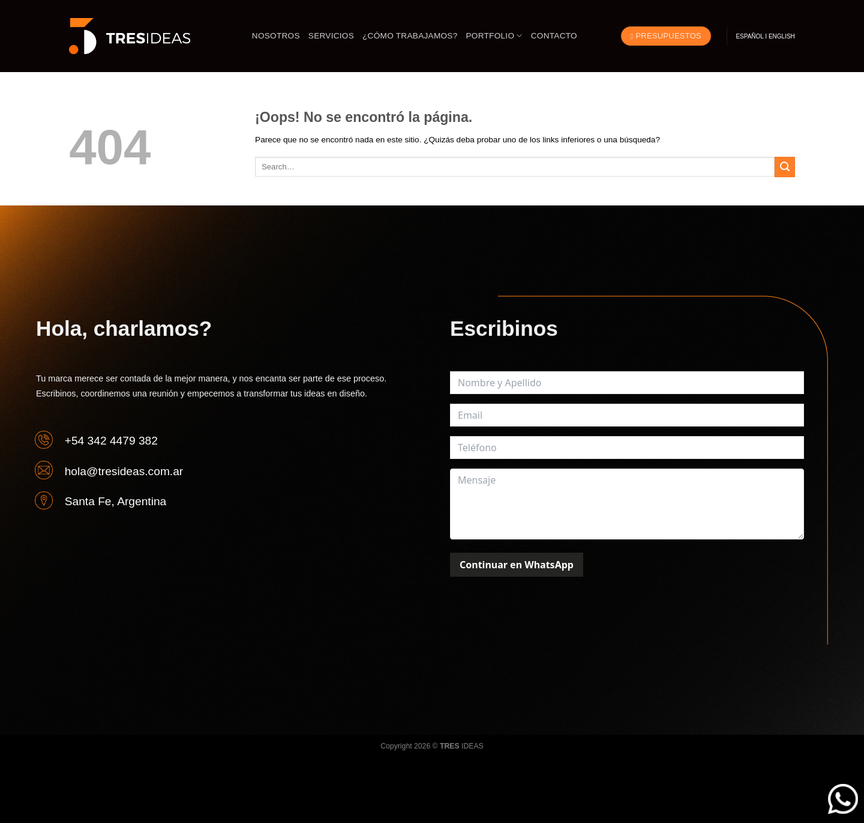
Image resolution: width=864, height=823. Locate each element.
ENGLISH (782, 36)
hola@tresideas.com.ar (124, 470)
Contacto (554, 35)
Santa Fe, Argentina (116, 501)
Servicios (331, 35)
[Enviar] (785, 167)
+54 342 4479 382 (111, 440)
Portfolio (494, 35)
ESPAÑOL (749, 36)
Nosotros (276, 35)
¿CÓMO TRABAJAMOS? (409, 35)
